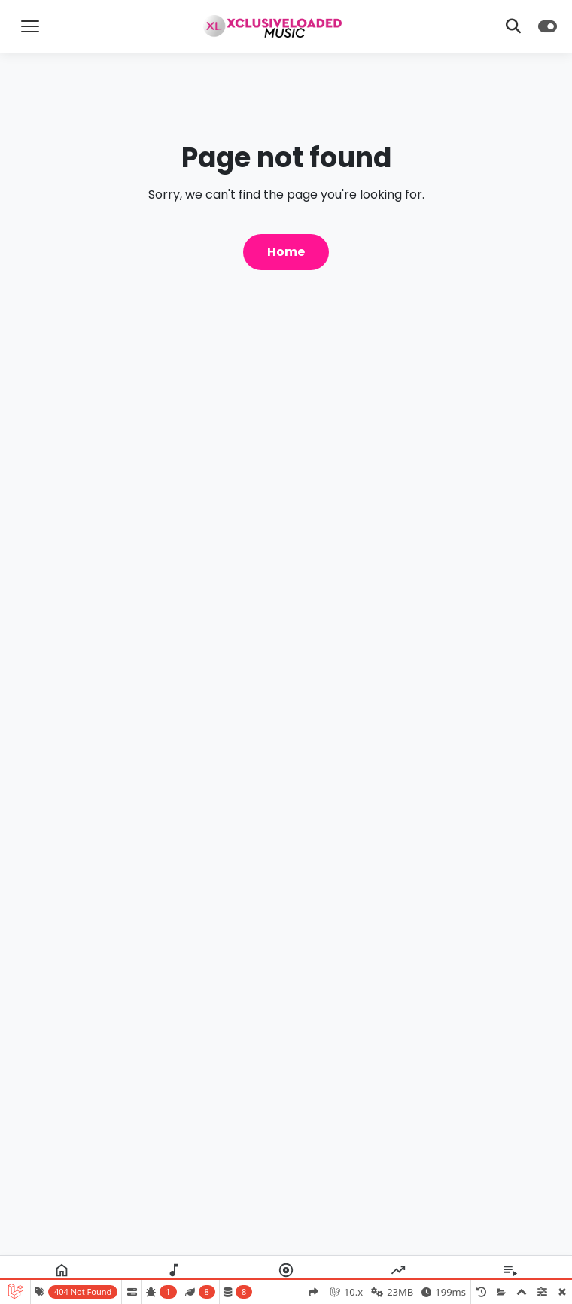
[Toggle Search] (513, 26)
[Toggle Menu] (30, 26)
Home (286, 251)
